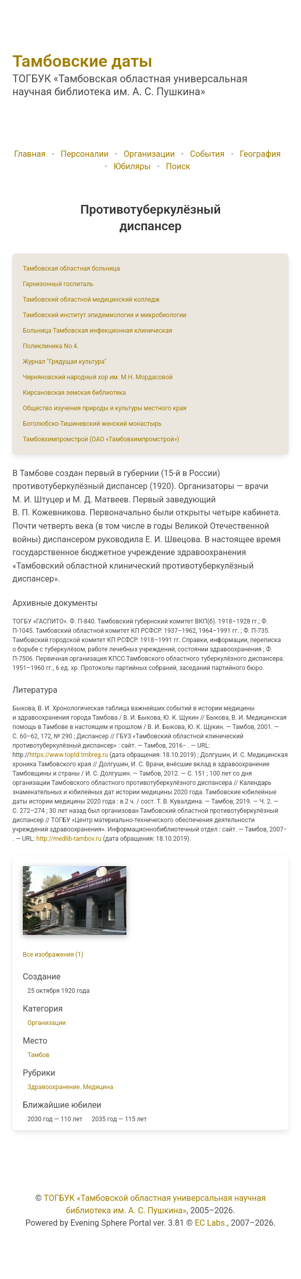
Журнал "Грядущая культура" (64, 361)
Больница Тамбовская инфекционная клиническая (97, 330)
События (207, 154)
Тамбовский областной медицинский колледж (91, 299)
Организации (149, 154)
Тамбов (38, 1055)
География (260, 154)
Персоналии (84, 154)
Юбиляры (132, 166)
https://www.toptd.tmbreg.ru (69, 755)
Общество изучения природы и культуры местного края (105, 408)
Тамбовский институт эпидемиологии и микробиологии (105, 315)
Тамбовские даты (82, 61)
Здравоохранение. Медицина (70, 1087)
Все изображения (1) (53, 954)
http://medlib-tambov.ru (69, 838)
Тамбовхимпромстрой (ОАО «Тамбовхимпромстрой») (101, 439)
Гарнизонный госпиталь (58, 284)
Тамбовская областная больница (71, 268)
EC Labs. (211, 1223)
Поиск (178, 166)
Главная (30, 154)
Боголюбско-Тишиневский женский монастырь (92, 423)
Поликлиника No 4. (51, 346)
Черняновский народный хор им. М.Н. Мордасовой (98, 377)
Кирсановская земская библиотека (74, 392)
